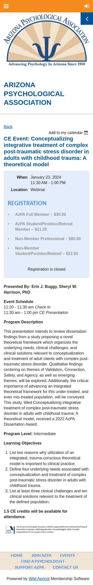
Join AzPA (41, 555)
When (22, 177)
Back (8, 127)
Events (67, 555)
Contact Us (65, 567)
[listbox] (69, 133)
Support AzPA (29, 567)
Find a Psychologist (43, 561)
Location (19, 190)
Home (17, 555)
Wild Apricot (39, 579)
